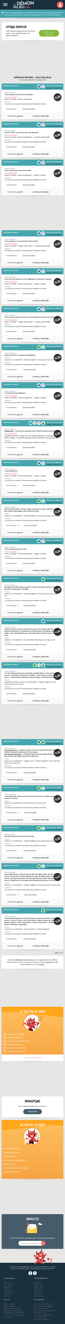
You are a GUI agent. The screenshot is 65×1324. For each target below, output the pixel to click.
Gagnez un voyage (9, 1304)
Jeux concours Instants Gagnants (43, 1306)
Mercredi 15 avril (39, 1296)
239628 (59, 833)
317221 (59, 314)
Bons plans (50, 1268)
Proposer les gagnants (15, 116)
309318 (59, 428)
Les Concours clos (9, 1156)
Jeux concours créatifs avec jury (43, 1315)
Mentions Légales (23, 1268)
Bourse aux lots (9, 1164)
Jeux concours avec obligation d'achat (45, 1310)
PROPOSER (32, 1111)
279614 (59, 584)
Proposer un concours (38, 1268)
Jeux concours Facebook (41, 1308)
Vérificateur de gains (11, 1149)
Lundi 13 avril (38, 1291)
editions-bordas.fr (11, 85)
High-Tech (7, 1308)
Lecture (6, 1317)
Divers (11, 1317)
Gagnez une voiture (9, 1306)
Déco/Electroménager (17, 1315)
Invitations (7, 1315)
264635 (59, 670)
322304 (59, 238)
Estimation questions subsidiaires (16, 1168)
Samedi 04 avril (8, 1291)
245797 (59, 793)
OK (43, 1243)
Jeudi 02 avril (7, 1296)
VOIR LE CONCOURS (41, 116)
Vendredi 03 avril (9, 1293)
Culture (20, 1310)
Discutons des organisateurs (14, 1160)
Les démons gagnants (11, 1152)
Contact (13, 1268)
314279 (59, 352)
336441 (59, 129)
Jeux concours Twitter (40, 1317)
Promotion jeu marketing (41, 1319)
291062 (59, 546)
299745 (59, 506)
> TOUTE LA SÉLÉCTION (32, 1058)
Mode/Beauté (8, 1313)
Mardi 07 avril (8, 1287)
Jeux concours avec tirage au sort (43, 1304)
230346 (59, 915)
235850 (59, 871)
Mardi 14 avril (38, 1293)
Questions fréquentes (11, 1172)
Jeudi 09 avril (7, 1282)
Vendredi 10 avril (39, 1285)
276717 (59, 626)
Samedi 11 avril (38, 1287)
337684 (59, 91)
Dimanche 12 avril (39, 1289)
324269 (59, 167)
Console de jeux (15, 1308)
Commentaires (12, 109)
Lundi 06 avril (7, 1289)
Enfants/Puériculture (19, 1313)
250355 (59, 747)
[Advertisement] (32, 58)
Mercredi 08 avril (9, 1285)
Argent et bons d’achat (10, 1310)
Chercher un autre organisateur (49, 33)
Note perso (29, 109)
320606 (59, 276)
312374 (59, 390)
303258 (59, 468)
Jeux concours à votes (40, 1313)
